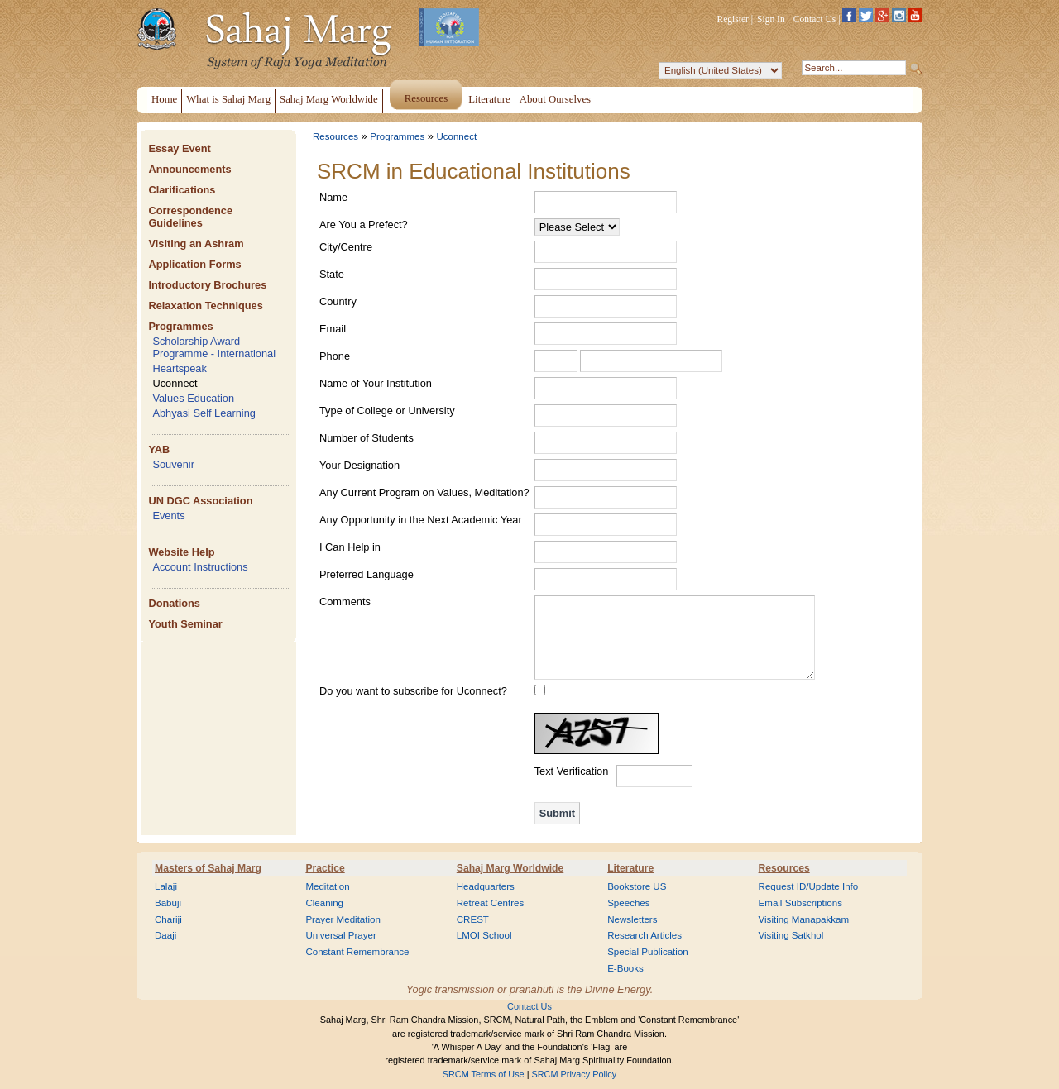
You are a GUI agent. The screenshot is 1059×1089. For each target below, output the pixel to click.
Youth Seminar (185, 624)
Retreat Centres (491, 903)
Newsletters (632, 919)
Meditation (327, 886)
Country (338, 301)
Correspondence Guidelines (190, 216)
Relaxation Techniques (205, 305)
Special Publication (647, 952)
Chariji (168, 919)
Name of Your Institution (375, 383)
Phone (334, 356)
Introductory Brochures (207, 285)
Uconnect (174, 383)
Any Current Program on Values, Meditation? (424, 492)
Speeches (628, 903)
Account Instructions (199, 567)
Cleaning (324, 903)
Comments (345, 601)
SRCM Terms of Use (484, 1074)
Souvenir (173, 464)
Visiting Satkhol (791, 935)
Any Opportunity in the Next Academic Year (420, 519)
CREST (473, 919)
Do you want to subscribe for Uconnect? (413, 691)
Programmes (180, 326)
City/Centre (345, 247)
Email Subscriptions (800, 903)
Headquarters (486, 886)
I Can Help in (350, 547)
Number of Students (366, 438)
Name (333, 197)
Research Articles (644, 935)
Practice (324, 868)
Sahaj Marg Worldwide (510, 868)
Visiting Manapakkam (804, 919)
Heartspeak (179, 368)
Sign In (771, 19)
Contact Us (814, 19)
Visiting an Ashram (195, 243)
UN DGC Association (200, 500)
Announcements (189, 169)
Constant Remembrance (357, 952)
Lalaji (166, 886)
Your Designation (359, 465)
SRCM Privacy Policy (574, 1074)
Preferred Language (366, 574)
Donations (174, 603)
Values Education (193, 398)
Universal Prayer (340, 935)
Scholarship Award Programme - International (214, 347)
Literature (630, 868)
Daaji (165, 935)
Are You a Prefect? (363, 224)
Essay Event (179, 148)
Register (733, 19)
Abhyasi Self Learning (204, 413)
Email (332, 328)
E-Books (625, 968)
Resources (335, 136)
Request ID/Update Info (809, 886)
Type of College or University (387, 410)
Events (168, 515)
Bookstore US (636, 886)
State (331, 274)
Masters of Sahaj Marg (208, 868)
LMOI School (484, 935)
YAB (159, 449)
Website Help (181, 552)
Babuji (168, 903)
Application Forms (194, 264)
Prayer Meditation (343, 919)
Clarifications (181, 190)
